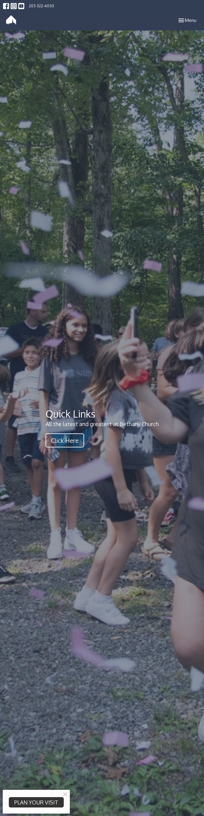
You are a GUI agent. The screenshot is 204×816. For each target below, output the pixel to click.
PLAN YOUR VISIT (36, 802)
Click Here (65, 440)
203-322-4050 (41, 5)
